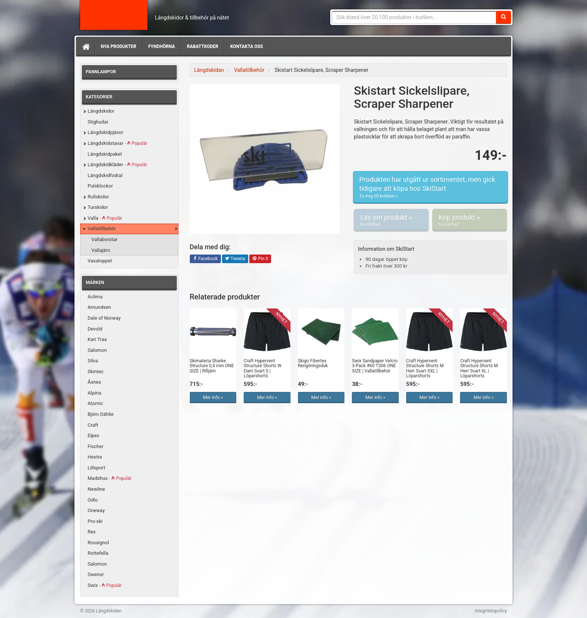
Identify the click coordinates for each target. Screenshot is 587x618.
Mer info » (213, 397)
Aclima (95, 296)
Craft (93, 425)
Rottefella (98, 553)
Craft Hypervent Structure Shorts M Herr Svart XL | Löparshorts (479, 368)
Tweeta (235, 259)
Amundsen (99, 307)
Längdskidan (113, 15)
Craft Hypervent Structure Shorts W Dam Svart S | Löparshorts (263, 368)
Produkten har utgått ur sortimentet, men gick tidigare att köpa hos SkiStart (430, 187)
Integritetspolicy (491, 611)
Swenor (96, 574)
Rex (91, 532)
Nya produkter (118, 46)
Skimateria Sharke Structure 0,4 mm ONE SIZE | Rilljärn (212, 365)
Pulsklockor (100, 186)
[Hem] (85, 46)
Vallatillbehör (102, 228)
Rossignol (98, 542)
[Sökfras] (414, 17)
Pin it (260, 259)
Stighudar (98, 122)
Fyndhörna (161, 46)
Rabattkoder (202, 46)
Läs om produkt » (391, 220)
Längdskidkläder (117, 164)
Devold (95, 329)
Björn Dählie (100, 414)
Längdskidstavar (117, 143)
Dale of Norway (104, 318)
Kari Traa (97, 339)
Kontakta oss (246, 46)
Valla (105, 218)
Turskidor (98, 207)
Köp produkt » (470, 220)
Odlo (93, 500)
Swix (105, 585)
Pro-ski (95, 521)
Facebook (205, 259)
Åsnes (94, 382)
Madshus (109, 478)
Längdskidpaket (105, 154)
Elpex (93, 435)
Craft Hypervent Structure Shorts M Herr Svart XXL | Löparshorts (425, 368)
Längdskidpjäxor (105, 132)
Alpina (94, 393)
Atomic (95, 403)
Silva (93, 360)
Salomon (97, 350)
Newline (96, 489)
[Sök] (503, 17)
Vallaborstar (104, 239)
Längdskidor (101, 111)
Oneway (96, 510)
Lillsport (96, 468)
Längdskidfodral (105, 175)
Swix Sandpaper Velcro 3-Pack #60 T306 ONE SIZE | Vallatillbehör (375, 365)
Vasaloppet (100, 261)
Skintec (96, 371)
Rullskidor (98, 197)
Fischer (95, 446)
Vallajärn (100, 250)
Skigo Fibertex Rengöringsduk (313, 363)
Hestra (95, 457)
